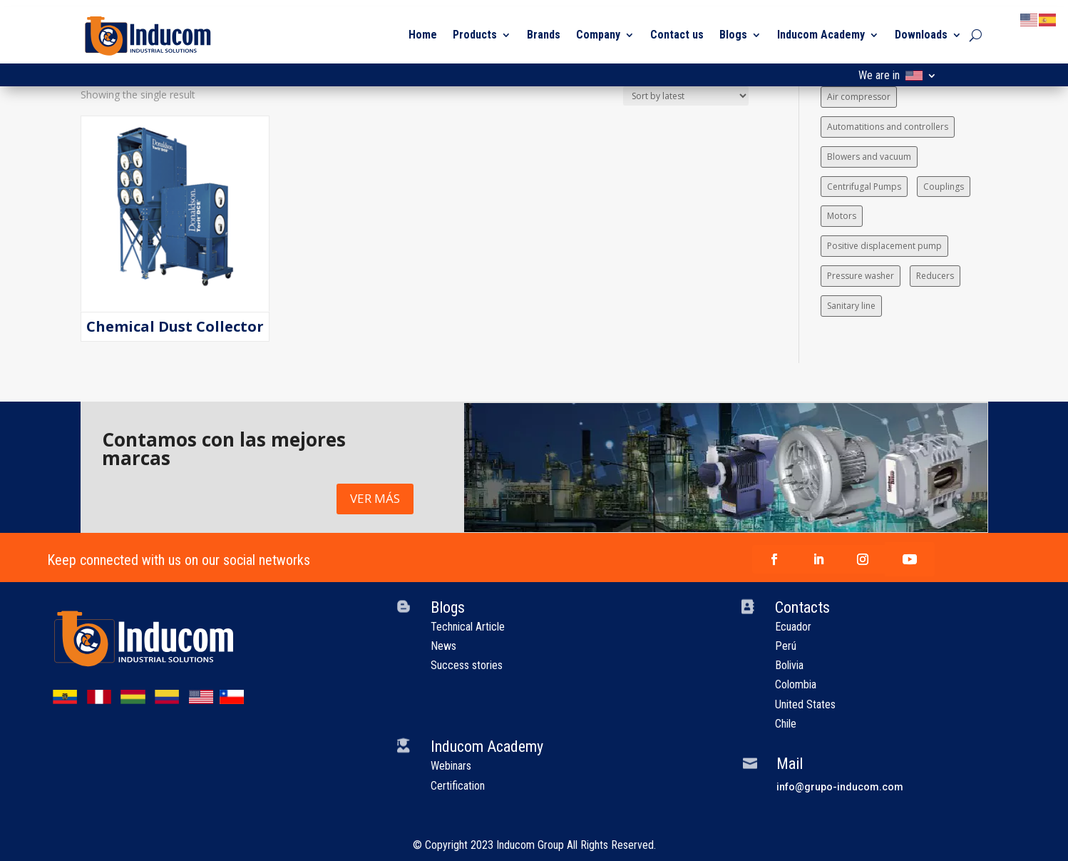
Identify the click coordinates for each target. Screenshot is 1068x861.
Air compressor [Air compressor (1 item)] (858, 97)
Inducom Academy (821, 34)
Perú (785, 646)
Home (423, 34)
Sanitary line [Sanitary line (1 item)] (851, 306)
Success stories (467, 665)
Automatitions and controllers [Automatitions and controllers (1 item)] (887, 127)
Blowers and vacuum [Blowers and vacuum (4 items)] (869, 157)
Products (475, 34)
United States (805, 704)
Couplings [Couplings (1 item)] (943, 186)
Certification (458, 786)
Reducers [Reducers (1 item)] (935, 276)
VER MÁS (375, 498)
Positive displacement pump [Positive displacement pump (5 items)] (884, 246)
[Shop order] (686, 96)
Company (598, 34)
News (443, 646)
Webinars (451, 766)
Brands (543, 34)
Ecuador (793, 626)
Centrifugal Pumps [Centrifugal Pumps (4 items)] (864, 186)
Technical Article (468, 626)
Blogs (733, 34)
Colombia (795, 684)
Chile (785, 723)
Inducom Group (530, 845)
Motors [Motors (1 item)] (841, 216)
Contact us (677, 34)
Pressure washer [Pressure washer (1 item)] (860, 276)
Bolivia (789, 665)
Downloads (921, 34)
